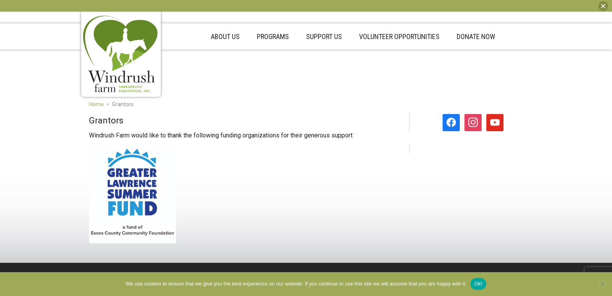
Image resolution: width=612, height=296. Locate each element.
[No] (602, 284)
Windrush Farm (120, 54)
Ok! (478, 284)
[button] (603, 6)
